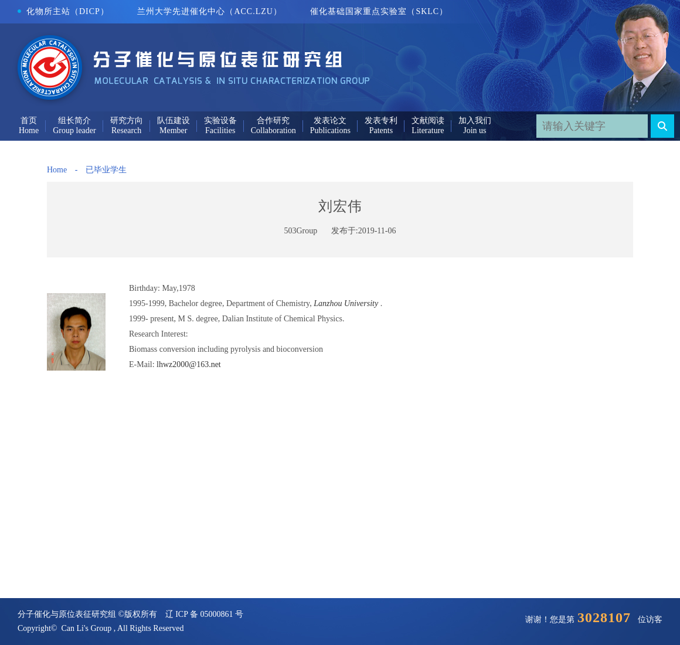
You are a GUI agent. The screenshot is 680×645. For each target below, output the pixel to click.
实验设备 (220, 120)
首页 (29, 120)
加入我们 (474, 120)
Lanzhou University (346, 303)
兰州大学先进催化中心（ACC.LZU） (209, 11)
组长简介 (74, 120)
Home (57, 169)
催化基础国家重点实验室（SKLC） (379, 11)
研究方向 (126, 120)
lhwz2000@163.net (189, 364)
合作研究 (273, 120)
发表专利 (381, 120)
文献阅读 (428, 120)
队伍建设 (173, 120)
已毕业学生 (106, 169)
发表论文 (330, 120)
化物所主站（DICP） (63, 11)
